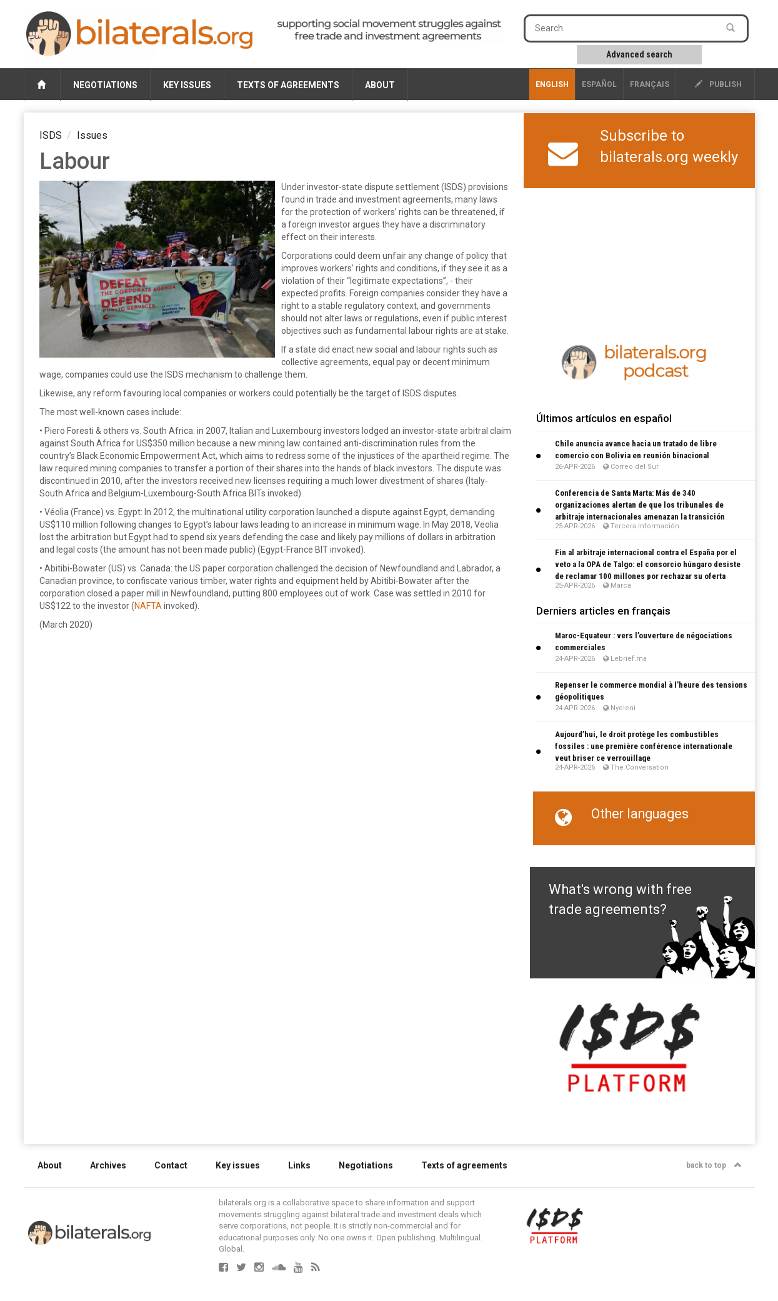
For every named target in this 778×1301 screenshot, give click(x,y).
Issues (92, 135)
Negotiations (105, 85)
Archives (108, 1165)
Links (299, 1165)
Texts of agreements (288, 85)
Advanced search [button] (639, 54)
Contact (170, 1165)
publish (718, 84)
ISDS (50, 135)
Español (599, 84)
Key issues (187, 85)
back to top (714, 1165)
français (649, 84)
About (380, 85)
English (552, 84)
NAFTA (148, 606)
